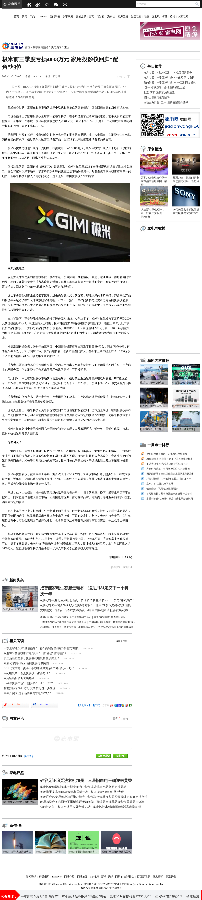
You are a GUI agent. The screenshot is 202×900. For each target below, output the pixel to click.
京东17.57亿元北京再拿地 (159, 483)
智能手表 (55, 16)
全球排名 (129, 876)
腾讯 (110, 876)
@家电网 (183, 16)
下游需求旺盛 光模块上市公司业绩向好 (167, 463)
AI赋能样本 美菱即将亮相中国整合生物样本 (169, 458)
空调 (91, 16)
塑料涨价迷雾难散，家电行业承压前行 (166, 453)
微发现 (156, 16)
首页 (16, 16)
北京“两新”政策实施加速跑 (159, 92)
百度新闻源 (143, 876)
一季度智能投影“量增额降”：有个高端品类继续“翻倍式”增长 (41, 648)
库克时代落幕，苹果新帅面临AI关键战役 (168, 468)
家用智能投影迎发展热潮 (19, 678)
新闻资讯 (31, 876)
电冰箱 (100, 16)
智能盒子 (81, 16)
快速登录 (29, 756)
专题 (146, 16)
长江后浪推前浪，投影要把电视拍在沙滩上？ (32, 658)
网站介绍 (69, 876)
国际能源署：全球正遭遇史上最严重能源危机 (170, 473)
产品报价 (44, 876)
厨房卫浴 (123, 16)
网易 (117, 876)
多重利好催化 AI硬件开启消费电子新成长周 (169, 498)
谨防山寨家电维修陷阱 (157, 97)
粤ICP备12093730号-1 (110, 888)
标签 (164, 16)
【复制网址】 (84, 705)
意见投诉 (158, 876)
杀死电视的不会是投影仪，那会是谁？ (27, 673)
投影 (125, 640)
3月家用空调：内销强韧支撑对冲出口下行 (168, 478)
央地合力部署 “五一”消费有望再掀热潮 (166, 102)
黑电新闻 (56, 47)
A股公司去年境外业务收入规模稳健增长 (113, 895)
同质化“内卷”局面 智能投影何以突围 (26, 663)
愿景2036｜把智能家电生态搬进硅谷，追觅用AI (186, 181)
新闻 (24, 16)
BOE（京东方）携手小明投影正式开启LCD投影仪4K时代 (39, 668)
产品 (32, 16)
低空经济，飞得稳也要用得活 (162, 488)
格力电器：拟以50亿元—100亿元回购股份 (168, 72)
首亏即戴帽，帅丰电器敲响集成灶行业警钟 (169, 493)
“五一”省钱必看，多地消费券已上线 (164, 87)
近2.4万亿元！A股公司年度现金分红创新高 (51, 895)
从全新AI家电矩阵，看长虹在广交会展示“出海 (153, 213)
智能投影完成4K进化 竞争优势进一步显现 (29, 688)
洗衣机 (111, 16)
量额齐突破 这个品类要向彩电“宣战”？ (28, 693)
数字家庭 (68, 16)
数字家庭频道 (40, 47)
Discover (42, 16)
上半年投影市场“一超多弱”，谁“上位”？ (28, 683)
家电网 (12, 4)
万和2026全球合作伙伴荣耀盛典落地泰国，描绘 (154, 181)
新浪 (103, 876)
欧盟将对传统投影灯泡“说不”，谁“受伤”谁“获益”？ (35, 653)
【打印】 (96, 705)
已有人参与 (120, 718)
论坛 (172, 16)
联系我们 (171, 876)
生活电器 (136, 16)
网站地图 (82, 876)
